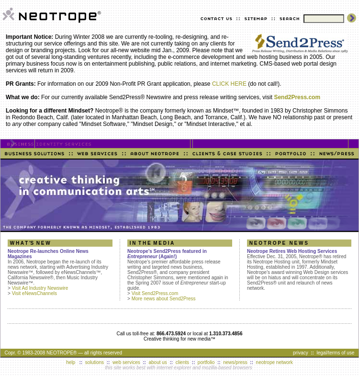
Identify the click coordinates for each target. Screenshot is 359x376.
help (70, 362)
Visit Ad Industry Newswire (40, 288)
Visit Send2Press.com (155, 293)
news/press (235, 362)
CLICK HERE (229, 83)
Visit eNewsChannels (34, 293)
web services (126, 362)
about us (158, 362)
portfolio (206, 362)
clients (182, 362)
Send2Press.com (297, 97)
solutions (94, 362)
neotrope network (274, 362)
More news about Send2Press (164, 298)
